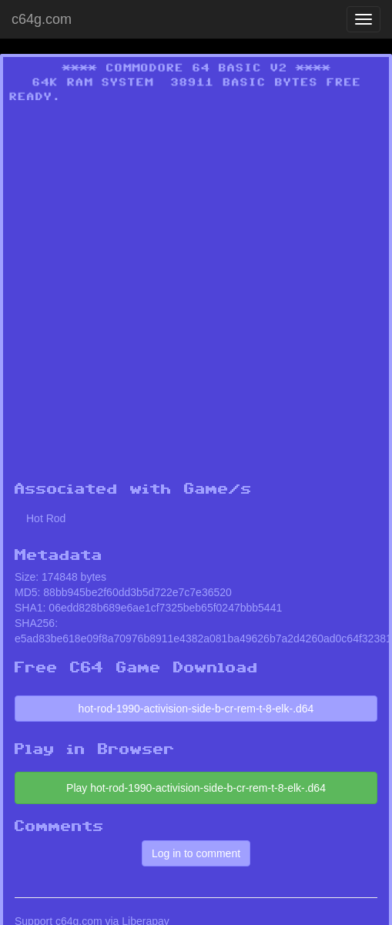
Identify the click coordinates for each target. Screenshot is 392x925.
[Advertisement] (170, 297)
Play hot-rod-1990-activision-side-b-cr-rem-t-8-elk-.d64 (196, 788)
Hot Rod (45, 518)
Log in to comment (196, 853)
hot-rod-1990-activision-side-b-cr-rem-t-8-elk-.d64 (196, 708)
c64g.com (42, 19)
